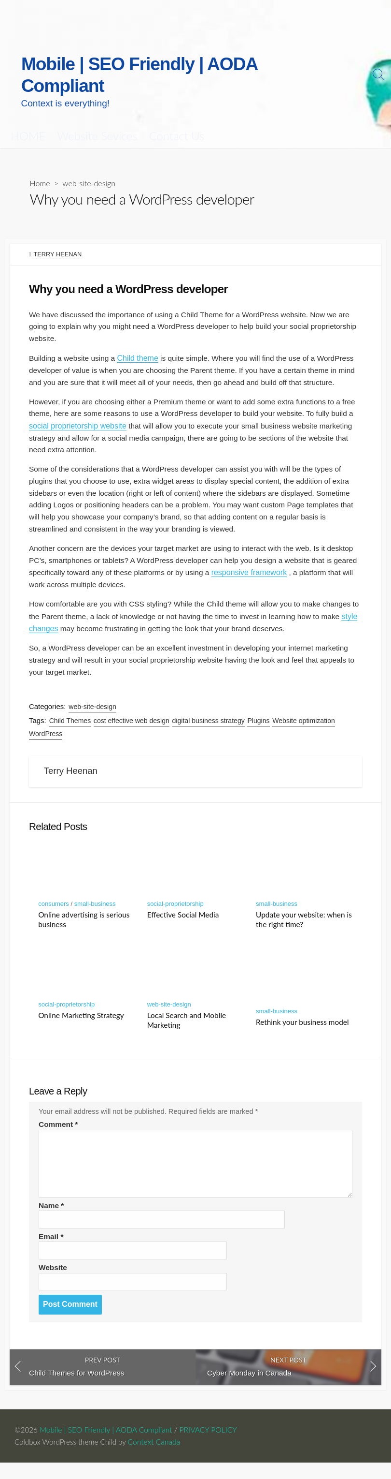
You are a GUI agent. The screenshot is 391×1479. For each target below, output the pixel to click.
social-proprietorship (175, 913)
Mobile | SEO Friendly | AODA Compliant (107, 1445)
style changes (82, 632)
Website (53, 1281)
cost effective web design (132, 726)
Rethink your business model (302, 1031)
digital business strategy (209, 726)
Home (40, 162)
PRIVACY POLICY (209, 1445)
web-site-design (89, 162)
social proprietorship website (103, 423)
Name (52, 1218)
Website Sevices (97, 114)
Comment (59, 1137)
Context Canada (158, 1457)
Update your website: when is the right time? (304, 929)
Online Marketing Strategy (81, 1025)
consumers (53, 913)
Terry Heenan (58, 233)
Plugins (259, 726)
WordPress (45, 739)
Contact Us (176, 114)
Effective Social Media (183, 924)
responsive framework (305, 575)
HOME (28, 114)
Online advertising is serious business (83, 929)
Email (51, 1250)
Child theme (140, 341)
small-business (95, 913)
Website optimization (304, 726)
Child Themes (71, 726)
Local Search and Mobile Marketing (186, 1030)
